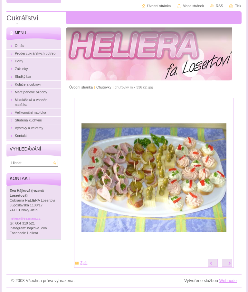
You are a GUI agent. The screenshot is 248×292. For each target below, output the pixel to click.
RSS (219, 6)
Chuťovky (103, 87)
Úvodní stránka (81, 87)
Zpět (84, 263)
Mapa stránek (193, 6)
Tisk (238, 6)
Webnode (228, 280)
